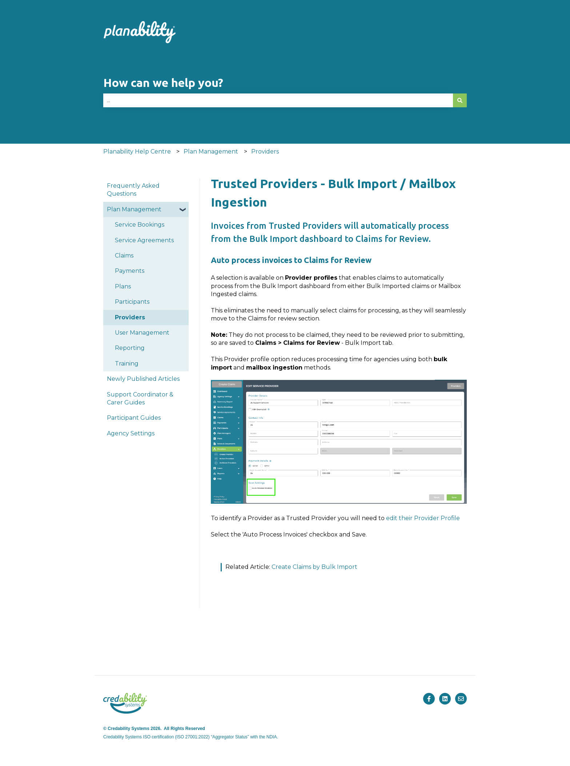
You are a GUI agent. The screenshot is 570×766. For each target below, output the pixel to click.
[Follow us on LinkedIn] (445, 699)
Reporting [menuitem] (130, 347)
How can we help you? (163, 82)
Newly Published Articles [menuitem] (143, 378)
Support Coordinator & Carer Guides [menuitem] (140, 398)
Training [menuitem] (127, 363)
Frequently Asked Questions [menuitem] (133, 189)
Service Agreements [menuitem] (144, 240)
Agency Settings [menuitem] (130, 433)
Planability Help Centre (137, 151)
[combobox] (278, 100)
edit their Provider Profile (423, 518)
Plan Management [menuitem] (134, 209)
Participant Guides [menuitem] (134, 417)
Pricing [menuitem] (287, 648)
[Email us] (461, 699)
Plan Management (211, 151)
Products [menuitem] (211, 648)
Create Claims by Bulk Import (314, 566)
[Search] (460, 100)
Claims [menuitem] (124, 255)
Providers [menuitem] (130, 317)
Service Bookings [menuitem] (139, 224)
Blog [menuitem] (355, 648)
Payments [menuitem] (129, 270)
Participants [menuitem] (132, 301)
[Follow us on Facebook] (429, 699)
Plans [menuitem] (123, 286)
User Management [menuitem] (142, 332)
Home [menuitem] (138, 648)
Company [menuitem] (427, 648)
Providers (265, 151)
